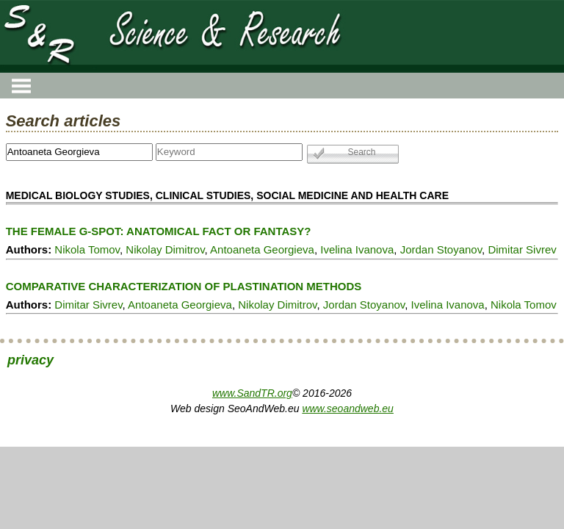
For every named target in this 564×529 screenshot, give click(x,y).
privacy (30, 360)
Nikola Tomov (87, 249)
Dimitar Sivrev (522, 249)
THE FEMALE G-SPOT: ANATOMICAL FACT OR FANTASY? (158, 231)
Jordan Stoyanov (441, 249)
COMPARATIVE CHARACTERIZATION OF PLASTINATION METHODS (184, 286)
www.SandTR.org (252, 393)
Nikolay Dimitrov (165, 249)
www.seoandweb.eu (348, 408)
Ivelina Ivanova (357, 249)
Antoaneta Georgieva (262, 249)
